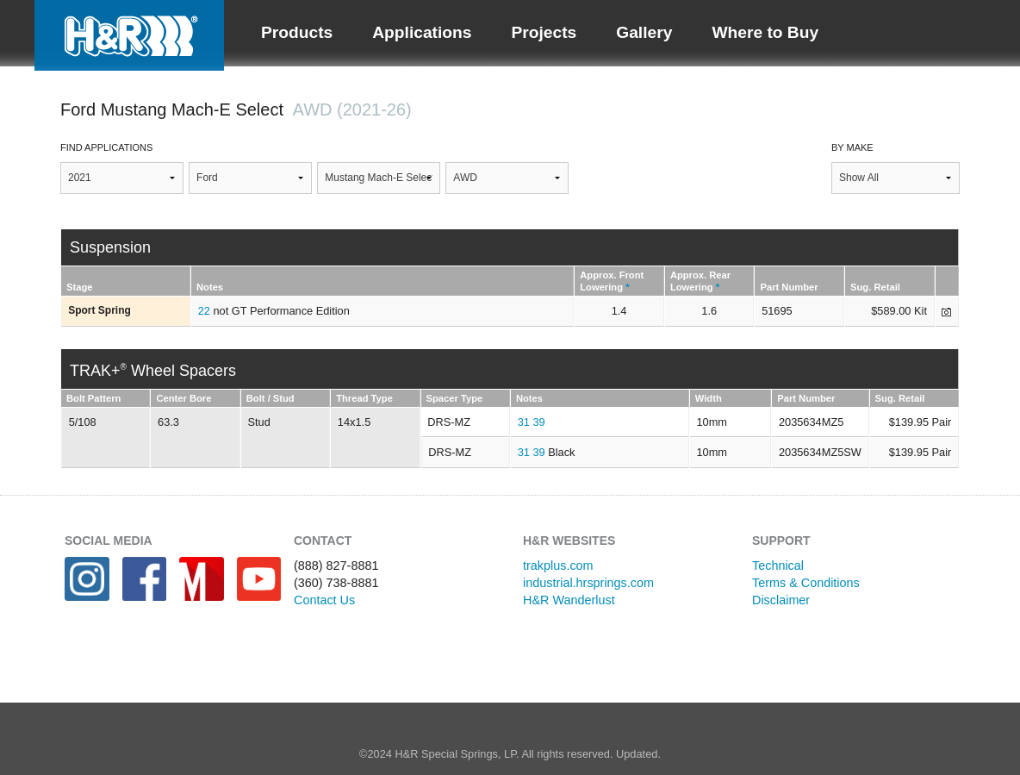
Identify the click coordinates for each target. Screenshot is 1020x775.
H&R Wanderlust (569, 600)
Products (297, 32)
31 (524, 422)
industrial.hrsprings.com (588, 583)
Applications (421, 32)
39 (538, 422)
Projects (543, 32)
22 (204, 310)
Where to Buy (765, 32)
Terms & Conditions (806, 583)
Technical (778, 565)
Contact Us (324, 600)
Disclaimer (781, 600)
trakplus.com (558, 565)
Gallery (644, 32)
